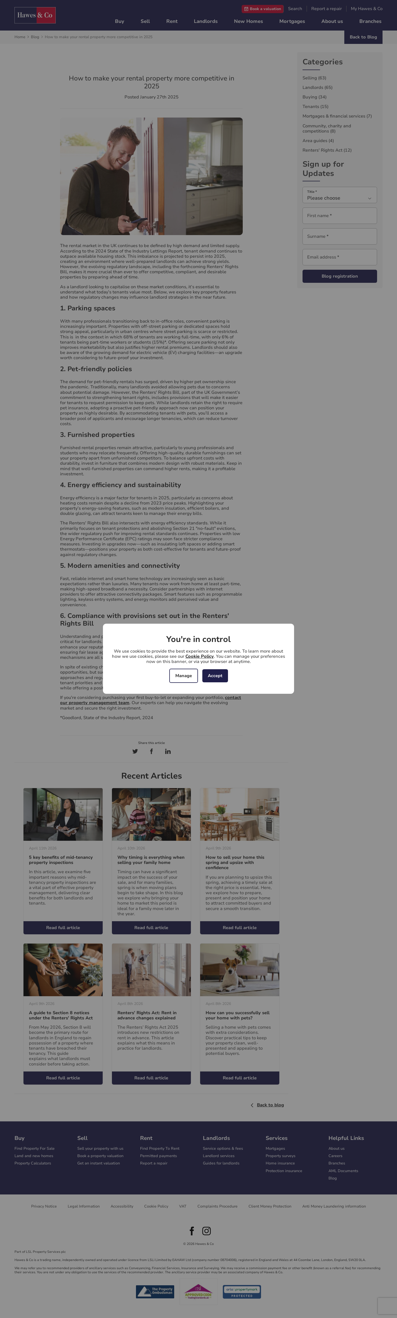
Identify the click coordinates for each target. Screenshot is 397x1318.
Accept (215, 676)
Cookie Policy (199, 656)
